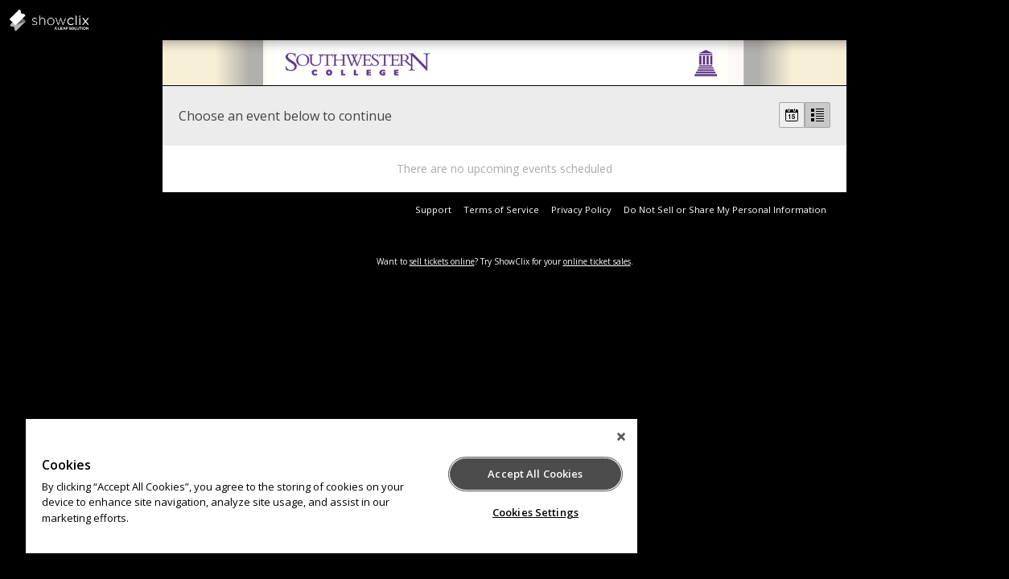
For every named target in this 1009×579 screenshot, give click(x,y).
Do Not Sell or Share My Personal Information (725, 209)
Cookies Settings (513, 512)
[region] (318, 486)
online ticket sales (597, 261)
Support (433, 209)
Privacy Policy (581, 209)
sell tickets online (442, 261)
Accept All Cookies (513, 473)
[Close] (594, 436)
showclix (88, 20)
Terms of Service (501, 209)
